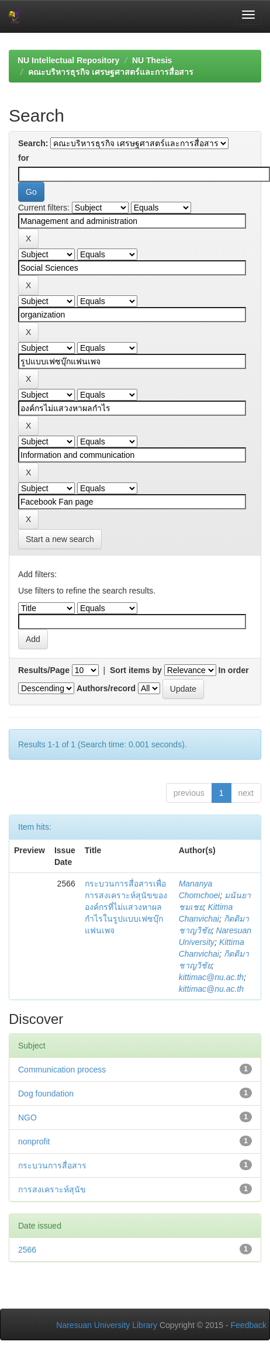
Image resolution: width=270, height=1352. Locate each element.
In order (234, 670)
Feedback (248, 1325)
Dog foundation (46, 1093)
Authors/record (106, 688)
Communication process (62, 1069)
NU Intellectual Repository (68, 60)
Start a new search (60, 539)
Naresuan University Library (106, 1325)
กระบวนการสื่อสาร (52, 1165)
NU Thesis (152, 60)
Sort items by (136, 670)
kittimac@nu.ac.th (211, 977)
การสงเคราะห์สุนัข (52, 1189)
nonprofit (34, 1141)
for (23, 158)
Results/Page (44, 670)
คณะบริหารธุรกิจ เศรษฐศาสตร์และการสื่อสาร (110, 72)
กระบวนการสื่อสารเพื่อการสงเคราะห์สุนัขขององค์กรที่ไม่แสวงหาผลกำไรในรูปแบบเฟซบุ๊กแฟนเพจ (126, 907)
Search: (33, 143)
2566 (27, 1249)
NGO (27, 1117)
